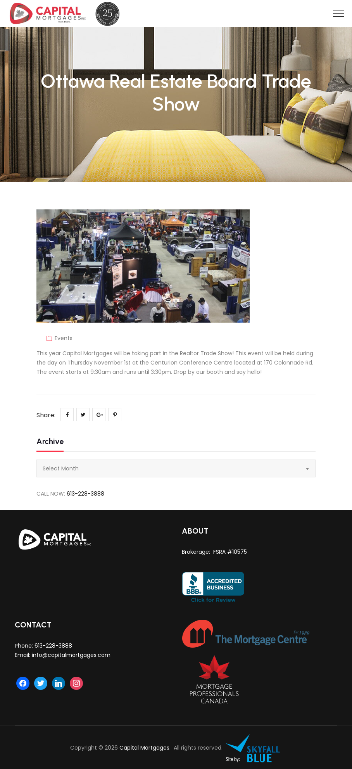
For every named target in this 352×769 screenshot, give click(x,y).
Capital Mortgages (144, 748)
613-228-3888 (85, 494)
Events (63, 338)
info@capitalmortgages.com (71, 655)
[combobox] (176, 468)
